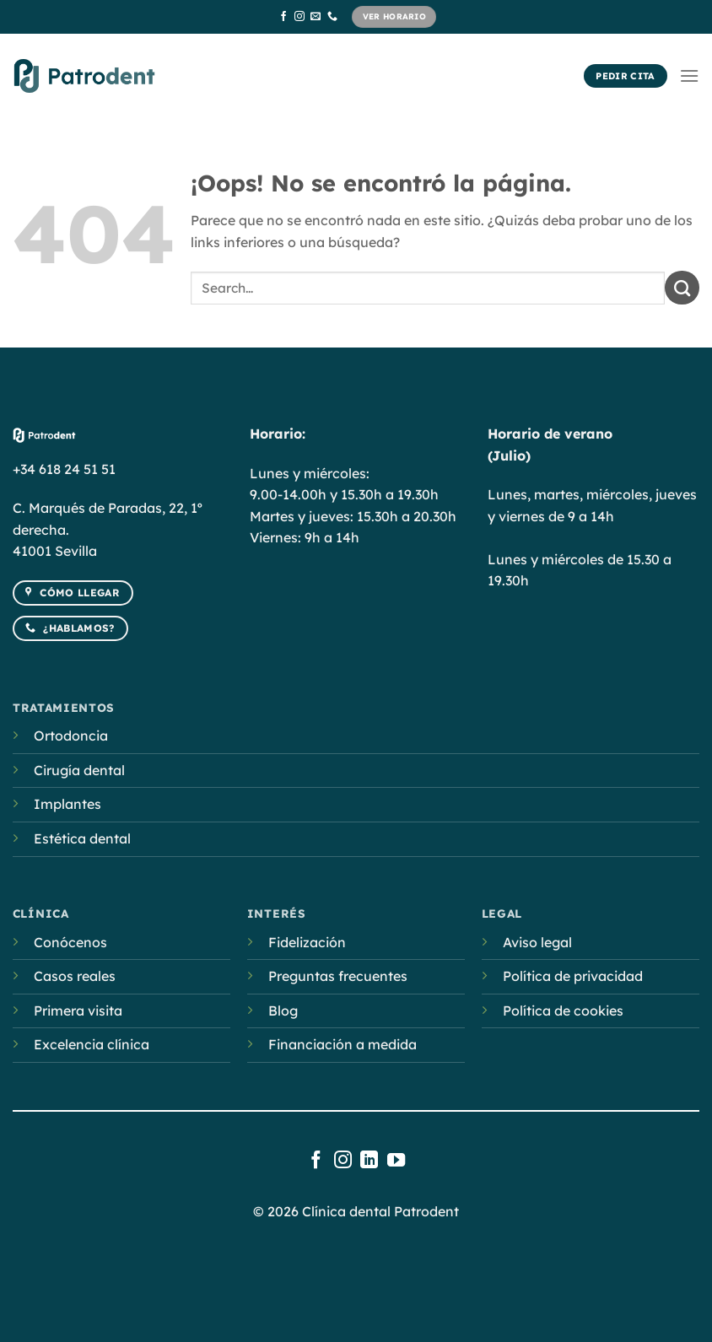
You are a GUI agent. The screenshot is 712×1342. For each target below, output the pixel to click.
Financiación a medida (342, 1044)
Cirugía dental (79, 770)
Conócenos (70, 942)
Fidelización (307, 942)
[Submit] (682, 288)
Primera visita (78, 1010)
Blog (283, 1010)
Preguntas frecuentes (337, 975)
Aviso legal (537, 942)
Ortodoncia (71, 735)
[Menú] (689, 75)
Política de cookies (563, 1010)
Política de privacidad (573, 975)
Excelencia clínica (91, 1044)
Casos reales (75, 975)
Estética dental (82, 838)
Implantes (67, 803)
